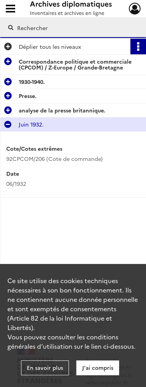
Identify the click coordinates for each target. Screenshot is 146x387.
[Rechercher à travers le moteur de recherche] (72, 28)
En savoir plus (45, 367)
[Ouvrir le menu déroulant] (10, 9)
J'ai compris (97, 367)
